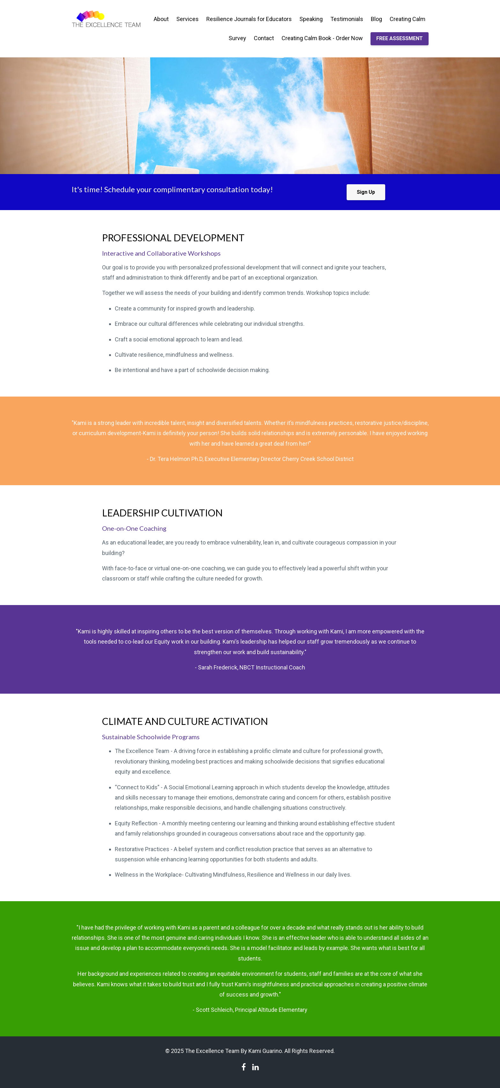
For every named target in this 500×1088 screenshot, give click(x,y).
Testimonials (346, 19)
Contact (264, 38)
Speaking (311, 19)
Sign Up (366, 192)
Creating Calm (407, 19)
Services (187, 19)
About (161, 19)
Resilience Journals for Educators (249, 19)
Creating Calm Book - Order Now (322, 38)
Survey (237, 38)
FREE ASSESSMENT (399, 38)
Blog (376, 19)
